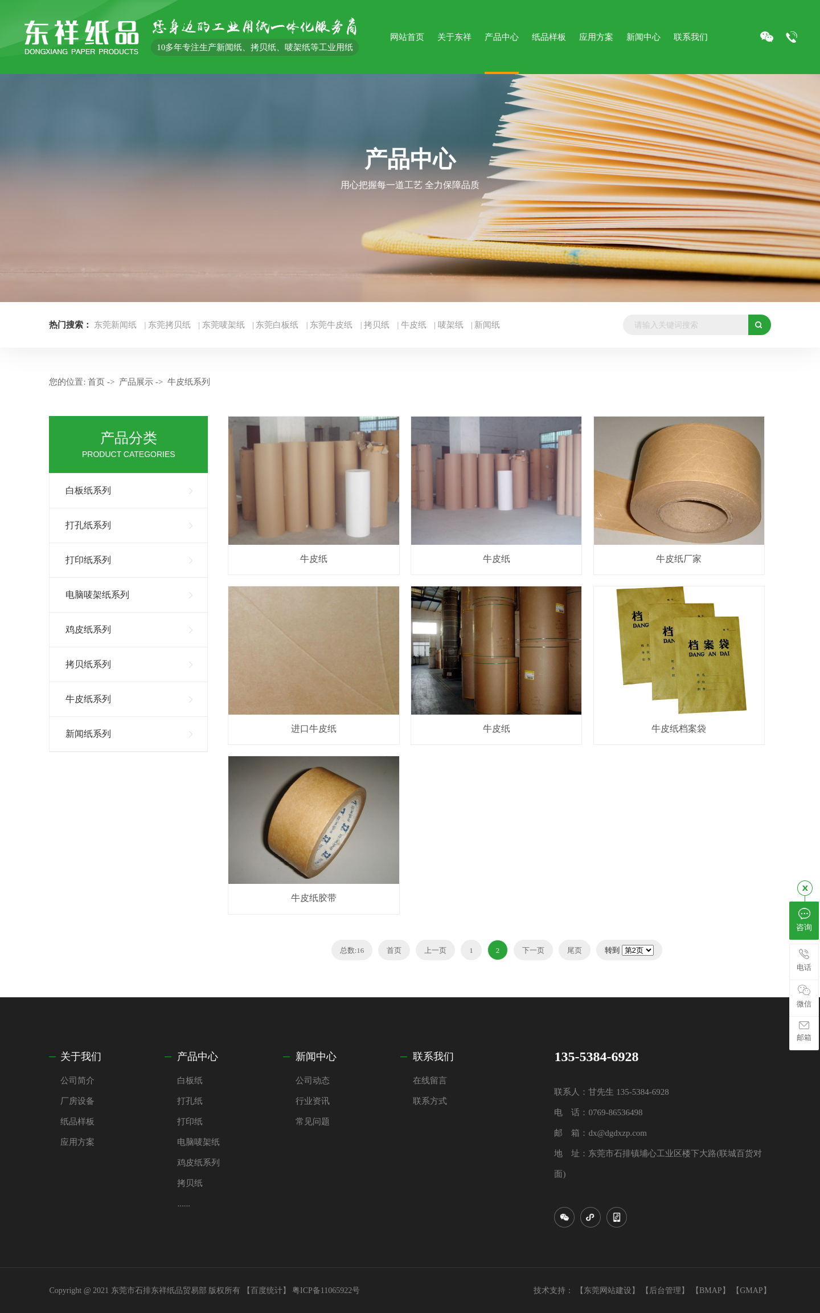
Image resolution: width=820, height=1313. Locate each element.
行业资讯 (313, 1101)
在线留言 (430, 1080)
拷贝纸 (377, 324)
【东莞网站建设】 (607, 1290)
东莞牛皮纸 (331, 324)
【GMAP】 (751, 1290)
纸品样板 (77, 1121)
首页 (96, 381)
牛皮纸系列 (188, 381)
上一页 (435, 950)
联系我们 (433, 1056)
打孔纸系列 (88, 525)
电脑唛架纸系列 (97, 595)
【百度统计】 (266, 1290)
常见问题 (313, 1121)
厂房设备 (77, 1101)
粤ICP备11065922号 (326, 1290)
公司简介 (77, 1080)
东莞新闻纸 (115, 324)
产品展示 (136, 381)
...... (183, 1203)
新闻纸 (487, 324)
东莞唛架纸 (223, 324)
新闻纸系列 (88, 734)
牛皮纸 (414, 324)
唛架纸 (451, 324)
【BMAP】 (710, 1290)
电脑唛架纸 (198, 1142)
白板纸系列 (88, 490)
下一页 (533, 950)
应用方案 (77, 1142)
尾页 (574, 950)
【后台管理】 (665, 1290)
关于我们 (80, 1056)
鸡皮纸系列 (88, 629)
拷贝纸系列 (88, 664)
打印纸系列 (88, 560)
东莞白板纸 (277, 324)
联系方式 (430, 1101)
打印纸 (190, 1121)
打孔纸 (190, 1101)
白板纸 (190, 1080)
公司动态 (313, 1080)
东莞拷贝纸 (169, 324)
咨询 (804, 919)
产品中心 (197, 1056)
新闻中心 (316, 1056)
